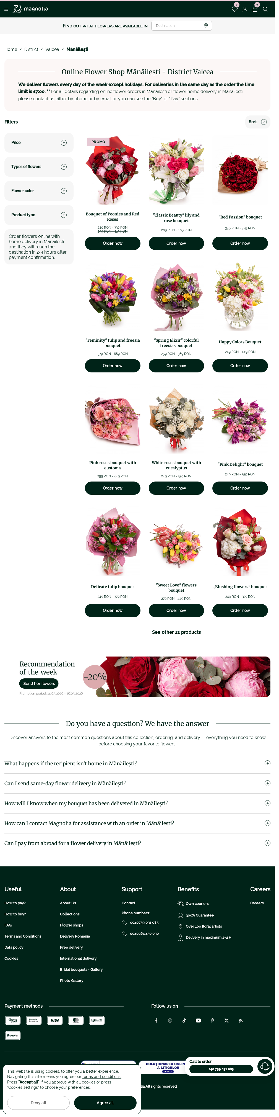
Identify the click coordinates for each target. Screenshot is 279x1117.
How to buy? (15, 914)
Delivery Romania (75, 936)
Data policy (13, 947)
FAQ (8, 925)
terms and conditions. (101, 1076)
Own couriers (193, 903)
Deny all (38, 1103)
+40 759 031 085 (221, 1069)
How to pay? (14, 903)
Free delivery (71, 947)
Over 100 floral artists (200, 926)
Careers (257, 903)
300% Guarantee (196, 915)
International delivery (78, 958)
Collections (69, 914)
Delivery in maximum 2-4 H (204, 938)
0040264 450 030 (140, 933)
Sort (258, 122)
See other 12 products (176, 632)
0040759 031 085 (140, 922)
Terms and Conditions (22, 936)
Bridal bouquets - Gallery (81, 969)
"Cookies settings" (23, 1087)
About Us (68, 903)
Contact (128, 903)
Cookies (11, 958)
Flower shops (71, 925)
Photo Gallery (71, 981)
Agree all (105, 1103)
